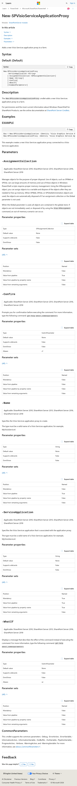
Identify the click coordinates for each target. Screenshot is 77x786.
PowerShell (14, 8)
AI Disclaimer (7, 779)
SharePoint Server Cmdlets (58, 110)
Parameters (9, 42)
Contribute (42, 779)
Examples (8, 38)
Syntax (7, 32)
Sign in (72, 3)
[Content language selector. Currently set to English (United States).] (13, 773)
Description (8, 35)
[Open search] (66, 3)
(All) (5, 254)
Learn (4, 8)
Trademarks (42, 782)
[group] (38, 135)
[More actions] (73, 9)
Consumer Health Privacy (11, 782)
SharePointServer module (18, 22)
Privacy (51, 779)
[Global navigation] (2, 3)
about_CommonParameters (27, 746)
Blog (31, 779)
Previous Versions (20, 779)
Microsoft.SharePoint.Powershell (34, 8)
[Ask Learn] (68, 9)
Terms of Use (30, 782)
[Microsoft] (38, 3)
